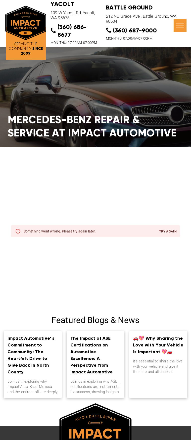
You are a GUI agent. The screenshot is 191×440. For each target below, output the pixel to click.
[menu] (180, 25)
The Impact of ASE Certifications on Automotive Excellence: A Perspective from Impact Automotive (91, 355)
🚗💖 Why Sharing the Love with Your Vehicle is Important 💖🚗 (158, 344)
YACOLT (62, 4)
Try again (168, 231)
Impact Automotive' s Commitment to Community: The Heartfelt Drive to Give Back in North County (30, 355)
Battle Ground (129, 7)
